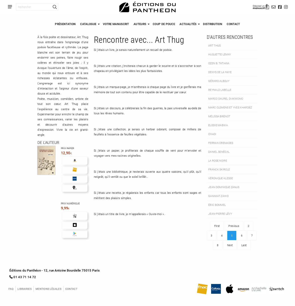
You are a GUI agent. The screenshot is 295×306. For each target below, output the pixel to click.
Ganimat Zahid (218, 196)
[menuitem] (65, 24)
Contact (233, 24)
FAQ (11, 289)
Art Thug (214, 45)
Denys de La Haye (220, 72)
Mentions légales (48, 289)
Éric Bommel (217, 205)
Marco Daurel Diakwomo (225, 98)
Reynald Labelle (219, 90)
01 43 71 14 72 (22, 277)
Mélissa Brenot (219, 116)
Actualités (187, 24)
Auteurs (140, 24)
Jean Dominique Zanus (223, 187)
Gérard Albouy (218, 81)
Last (244, 245)
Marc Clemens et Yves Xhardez (230, 107)
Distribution (212, 24)
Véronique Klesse (220, 178)
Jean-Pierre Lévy (220, 213)
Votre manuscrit (116, 24)
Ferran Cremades (220, 143)
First (217, 226)
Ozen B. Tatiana (219, 63)
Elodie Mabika (218, 125)
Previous (233, 226)
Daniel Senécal (219, 151)
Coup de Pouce (164, 24)
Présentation (65, 24)
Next (230, 245)
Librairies (24, 289)
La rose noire (217, 160)
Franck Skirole (219, 169)
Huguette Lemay (219, 54)
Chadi (212, 134)
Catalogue (88, 24)
